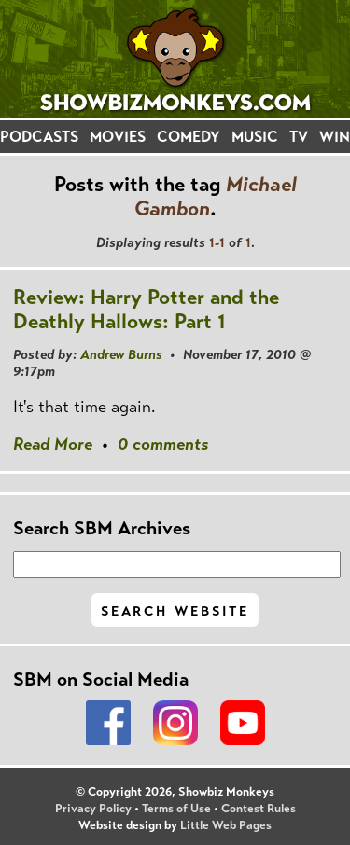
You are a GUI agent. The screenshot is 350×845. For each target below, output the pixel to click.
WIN (334, 136)
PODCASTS (39, 136)
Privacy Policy (93, 808)
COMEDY (188, 136)
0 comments (163, 444)
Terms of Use (176, 808)
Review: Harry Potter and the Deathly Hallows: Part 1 (146, 309)
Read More (52, 444)
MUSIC (254, 136)
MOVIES (118, 136)
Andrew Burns (121, 354)
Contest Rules (258, 808)
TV (298, 136)
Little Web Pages (226, 825)
